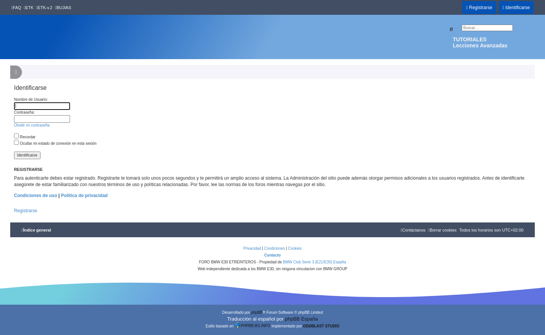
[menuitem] (16, 7)
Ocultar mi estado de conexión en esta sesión (55, 143)
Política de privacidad (84, 195)
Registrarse (25, 210)
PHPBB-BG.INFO (252, 325)
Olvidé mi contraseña (32, 125)
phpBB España (301, 319)
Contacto (272, 255)
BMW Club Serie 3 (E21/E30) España (314, 262)
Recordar (25, 137)
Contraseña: (24, 112)
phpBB (257, 312)
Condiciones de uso (35, 195)
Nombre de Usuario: (31, 99)
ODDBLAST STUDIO (321, 326)
